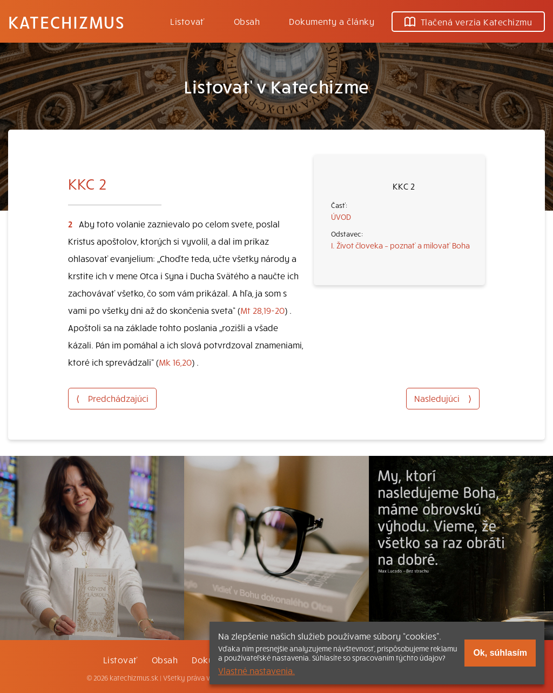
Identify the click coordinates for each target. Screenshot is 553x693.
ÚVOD (341, 216)
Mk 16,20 (175, 361)
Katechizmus (66, 21)
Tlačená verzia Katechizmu (468, 21)
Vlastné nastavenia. (256, 670)
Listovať (187, 21)
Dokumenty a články (331, 21)
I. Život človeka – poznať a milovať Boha (400, 245)
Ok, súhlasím (500, 652)
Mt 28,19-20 (262, 310)
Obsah (247, 21)
